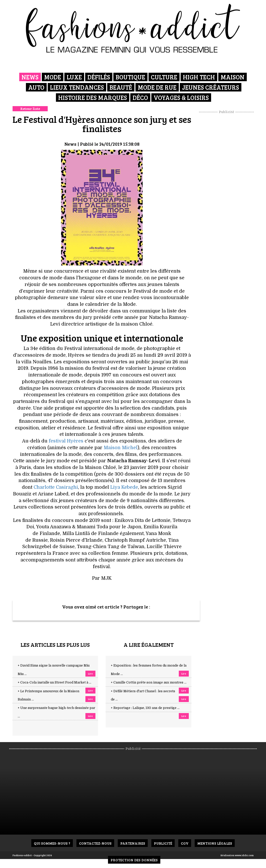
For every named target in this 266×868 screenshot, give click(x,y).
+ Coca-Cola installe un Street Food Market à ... (54, 682)
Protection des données (134, 859)
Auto (36, 87)
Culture (164, 77)
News (30, 77)
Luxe (74, 77)
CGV (185, 843)
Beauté (121, 87)
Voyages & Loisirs (181, 97)
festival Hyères (66, 441)
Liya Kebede (124, 487)
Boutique (130, 77)
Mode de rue (157, 87)
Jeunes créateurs (210, 87)
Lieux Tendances (77, 87)
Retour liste (30, 108)
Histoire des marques (92, 97)
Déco (140, 97)
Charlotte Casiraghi (56, 487)
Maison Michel (120, 447)
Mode (52, 77)
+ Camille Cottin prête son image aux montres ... (148, 682)
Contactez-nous (95, 843)
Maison (232, 77)
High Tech (199, 77)
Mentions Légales (214, 843)
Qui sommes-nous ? (52, 843)
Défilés (98, 77)
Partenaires (132, 843)
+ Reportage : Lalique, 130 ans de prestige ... (145, 708)
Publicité (163, 843)
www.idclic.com (244, 855)
